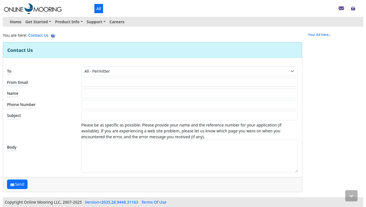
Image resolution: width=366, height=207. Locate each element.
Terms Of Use (153, 202)
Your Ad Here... (319, 35)
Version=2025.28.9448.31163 (111, 202)
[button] (38, 22)
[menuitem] (38, 22)
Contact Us (38, 35)
